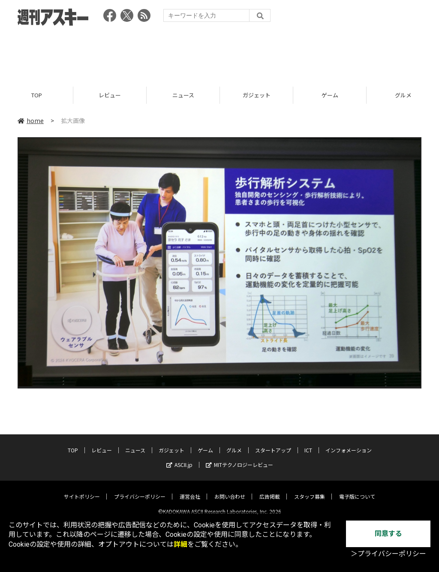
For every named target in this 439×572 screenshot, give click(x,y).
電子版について (357, 489)
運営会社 (190, 489)
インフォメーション (348, 443)
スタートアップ (273, 443)
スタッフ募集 (309, 489)
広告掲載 (269, 489)
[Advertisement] (219, 53)
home (31, 121)
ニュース (183, 95)
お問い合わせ (229, 489)
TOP (36, 95)
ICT (308, 443)
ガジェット (257, 95)
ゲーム (330, 95)
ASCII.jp (179, 457)
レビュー (110, 95)
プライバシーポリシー (139, 489)
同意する (388, 534)
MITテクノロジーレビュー (239, 457)
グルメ (234, 443)
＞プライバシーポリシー (388, 554)
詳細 (180, 544)
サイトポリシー (82, 489)
